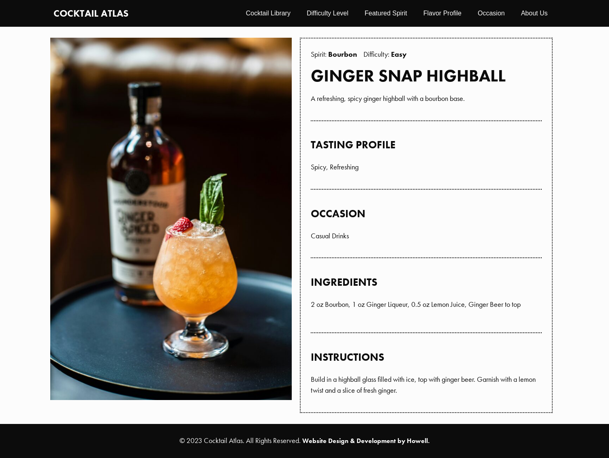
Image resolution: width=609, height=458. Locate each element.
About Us (534, 13)
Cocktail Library (268, 13)
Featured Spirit (386, 13)
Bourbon (342, 54)
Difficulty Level (327, 13)
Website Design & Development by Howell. (366, 441)
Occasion (491, 13)
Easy (399, 54)
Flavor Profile (442, 13)
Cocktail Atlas (91, 13)
